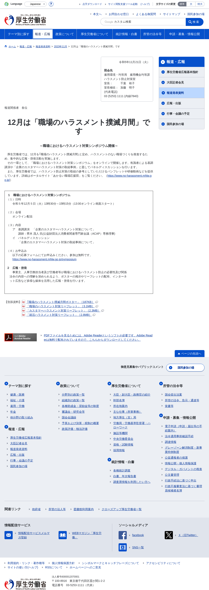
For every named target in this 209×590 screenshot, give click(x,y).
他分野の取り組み (21, 412)
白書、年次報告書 (124, 466)
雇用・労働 (17, 400)
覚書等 (169, 400)
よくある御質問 (146, 14)
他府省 (36, 499)
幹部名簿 (119, 394)
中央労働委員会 (123, 433)
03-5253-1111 (75, 575)
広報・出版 (174, 103)
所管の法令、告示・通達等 (182, 394)
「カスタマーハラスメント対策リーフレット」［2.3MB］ (63, 310)
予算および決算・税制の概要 (80, 417)
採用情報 (119, 444)
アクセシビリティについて (163, 553)
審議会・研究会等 (73, 406)
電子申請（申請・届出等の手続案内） (183, 419)
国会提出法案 (173, 389)
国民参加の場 (196, 14)
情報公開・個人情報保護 (180, 454)
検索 (197, 21)
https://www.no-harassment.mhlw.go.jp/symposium (44, 259)
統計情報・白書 (124, 454)
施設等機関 (120, 427)
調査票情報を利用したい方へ (131, 472)
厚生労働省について (128, 382)
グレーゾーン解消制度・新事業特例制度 (183, 440)
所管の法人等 (57, 499)
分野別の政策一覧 (73, 389)
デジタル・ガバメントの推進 (183, 459)
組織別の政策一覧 (73, 394)
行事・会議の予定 (178, 113)
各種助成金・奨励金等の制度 (80, 400)
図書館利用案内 (84, 499)
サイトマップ (171, 14)
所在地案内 (120, 400)
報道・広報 (176, 62)
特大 (200, 4)
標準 (182, 4)
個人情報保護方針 (63, 553)
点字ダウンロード (92, 4)
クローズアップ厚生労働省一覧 (122, 499)
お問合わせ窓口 (119, 14)
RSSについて (53, 558)
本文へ (97, 14)
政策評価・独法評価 (75, 423)
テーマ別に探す (21, 382)
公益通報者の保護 (176, 448)
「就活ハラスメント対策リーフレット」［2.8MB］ (58, 314)
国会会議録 (69, 412)
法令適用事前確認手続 (179, 426)
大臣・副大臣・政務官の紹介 (131, 389)
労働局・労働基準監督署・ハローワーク (131, 420)
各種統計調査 (121, 461)
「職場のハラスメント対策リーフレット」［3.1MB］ (60, 306)
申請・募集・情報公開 (181, 410)
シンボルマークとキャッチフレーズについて (110, 553)
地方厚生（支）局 (124, 412)
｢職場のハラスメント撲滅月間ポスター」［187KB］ (60, 302)
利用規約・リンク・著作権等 (26, 553)
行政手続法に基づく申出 (180, 471)
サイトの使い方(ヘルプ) (23, 558)
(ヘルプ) (145, 4)
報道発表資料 (175, 92)
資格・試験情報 (123, 439)
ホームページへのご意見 (85, 558)
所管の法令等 (175, 382)
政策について (71, 382)
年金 (13, 406)
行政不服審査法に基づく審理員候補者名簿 (183, 479)
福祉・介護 (17, 394)
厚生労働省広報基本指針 (182, 72)
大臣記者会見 (175, 82)
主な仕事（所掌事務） (127, 406)
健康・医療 (17, 389)
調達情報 (170, 432)
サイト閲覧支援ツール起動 (123, 4)
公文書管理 (172, 465)
